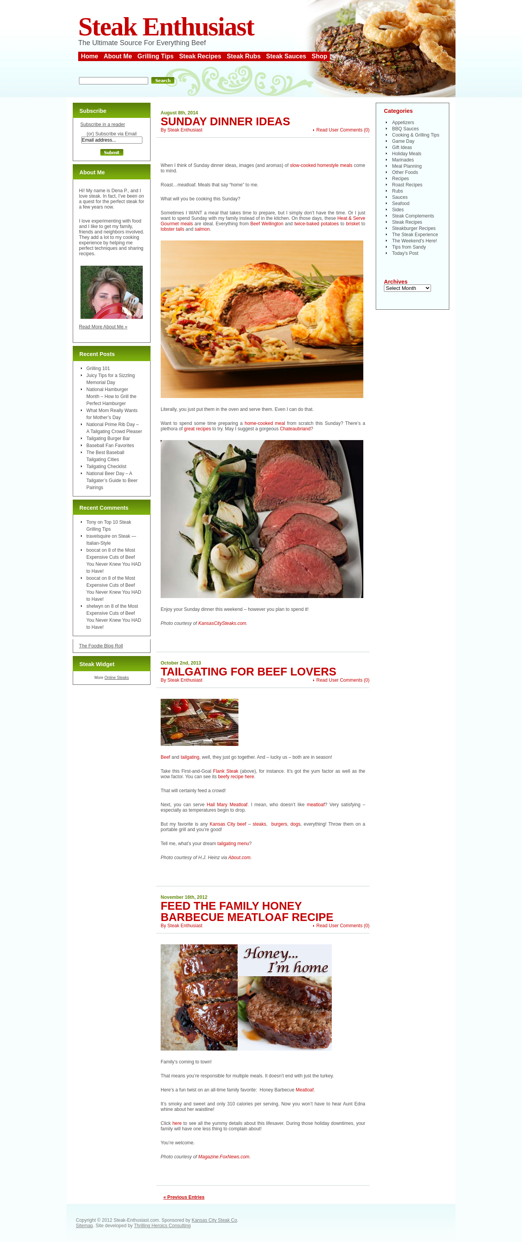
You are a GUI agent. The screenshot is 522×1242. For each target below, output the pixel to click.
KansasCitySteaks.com (222, 623)
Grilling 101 (98, 368)
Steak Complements (413, 216)
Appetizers (403, 122)
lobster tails (172, 229)
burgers (279, 824)
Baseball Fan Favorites (110, 445)
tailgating (189, 757)
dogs (295, 824)
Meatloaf (305, 1090)
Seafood (401, 203)
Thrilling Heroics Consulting (162, 1225)
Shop (319, 56)
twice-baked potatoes (316, 223)
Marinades (403, 160)
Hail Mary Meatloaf (227, 804)
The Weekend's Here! (414, 241)
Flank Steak (225, 771)
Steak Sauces (286, 56)
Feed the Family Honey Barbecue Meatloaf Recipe (247, 911)
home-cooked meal (266, 423)
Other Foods (405, 172)
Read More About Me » (103, 327)
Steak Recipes (200, 56)
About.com (239, 857)
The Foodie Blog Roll (101, 646)
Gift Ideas (402, 147)
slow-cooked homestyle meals (321, 165)
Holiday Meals (406, 153)
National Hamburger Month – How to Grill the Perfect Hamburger (111, 396)
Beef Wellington (267, 223)
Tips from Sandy (409, 247)
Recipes (400, 178)
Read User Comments (339, 130)
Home (89, 56)
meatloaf (316, 804)
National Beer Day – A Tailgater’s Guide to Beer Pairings (112, 480)
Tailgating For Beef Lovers (248, 671)
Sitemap (84, 1225)
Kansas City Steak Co (214, 1220)
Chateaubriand (295, 429)
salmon (202, 229)
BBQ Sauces (405, 129)
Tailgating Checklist (106, 466)
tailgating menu (233, 843)
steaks (259, 824)
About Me (117, 56)
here (177, 1123)
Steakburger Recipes (414, 228)
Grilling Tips (155, 56)
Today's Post (405, 253)
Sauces (400, 197)
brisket (352, 223)
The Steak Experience (415, 234)
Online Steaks (116, 677)
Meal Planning (407, 166)
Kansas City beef (228, 824)
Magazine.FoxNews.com (223, 1157)
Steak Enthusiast (166, 26)
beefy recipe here (236, 776)
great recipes (197, 429)
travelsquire (98, 536)
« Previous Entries (184, 1197)
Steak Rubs (244, 56)
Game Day (403, 141)
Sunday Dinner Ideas (225, 121)
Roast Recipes (407, 185)
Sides (398, 209)
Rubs (397, 191)
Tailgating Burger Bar (108, 438)
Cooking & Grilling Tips (415, 135)
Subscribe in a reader (102, 124)
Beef (165, 757)
